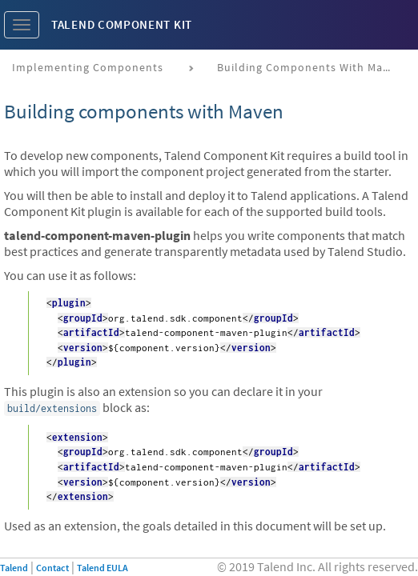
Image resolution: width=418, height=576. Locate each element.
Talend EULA (102, 568)
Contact (52, 568)
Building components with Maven (310, 67)
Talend (14, 568)
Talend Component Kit (121, 24)
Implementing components (87, 67)
